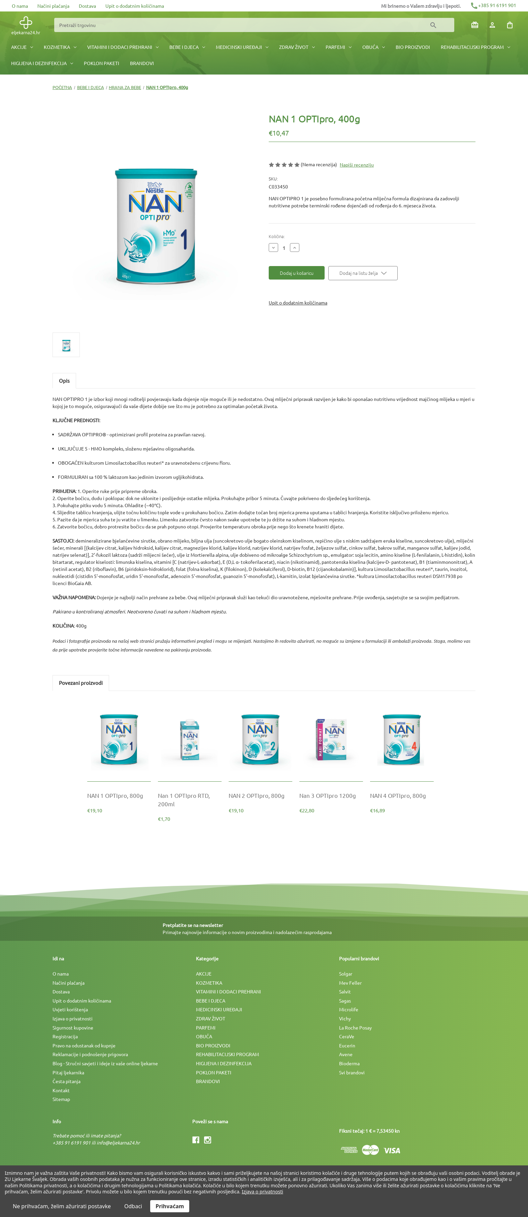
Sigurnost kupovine (73, 1027)
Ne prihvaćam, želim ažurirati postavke (62, 1206)
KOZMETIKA (60, 47)
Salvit (345, 991)
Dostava (87, 6)
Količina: (277, 236)
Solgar (345, 973)
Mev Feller (350, 983)
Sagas (345, 1000)
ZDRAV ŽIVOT (297, 47)
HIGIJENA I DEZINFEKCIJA (42, 63)
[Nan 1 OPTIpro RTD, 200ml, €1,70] (190, 799)
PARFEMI (339, 47)
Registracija (65, 1036)
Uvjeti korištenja (70, 1009)
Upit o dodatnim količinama (134, 6)
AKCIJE (22, 47)
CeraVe (346, 1036)
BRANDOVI (142, 63)
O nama (20, 6)
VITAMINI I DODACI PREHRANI (123, 47)
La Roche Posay (355, 1027)
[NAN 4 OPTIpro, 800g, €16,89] (402, 795)
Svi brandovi (352, 1072)
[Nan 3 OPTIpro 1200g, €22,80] (331, 795)
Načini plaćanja (53, 6)
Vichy (345, 1018)
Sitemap (61, 1099)
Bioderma (349, 1063)
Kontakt (61, 1090)
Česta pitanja (66, 1081)
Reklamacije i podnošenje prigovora (90, 1054)
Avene (346, 1054)
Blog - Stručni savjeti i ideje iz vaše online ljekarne (105, 1063)
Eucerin (347, 1045)
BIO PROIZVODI (413, 47)
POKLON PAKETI (101, 63)
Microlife (348, 1009)
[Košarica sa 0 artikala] (510, 25)
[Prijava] (492, 25)
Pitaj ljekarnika (68, 1072)
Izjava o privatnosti (73, 1018)
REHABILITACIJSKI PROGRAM (475, 47)
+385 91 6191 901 (493, 5)
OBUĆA (373, 47)
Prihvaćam (170, 1206)
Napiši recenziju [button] (357, 165)
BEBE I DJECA (187, 47)
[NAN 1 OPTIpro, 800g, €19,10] (119, 795)
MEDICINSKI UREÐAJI (242, 47)
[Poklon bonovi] (475, 25)
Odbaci (133, 1206)
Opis (64, 380)
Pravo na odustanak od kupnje (84, 1045)
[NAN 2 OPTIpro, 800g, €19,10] (260, 795)
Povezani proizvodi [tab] (81, 682)
